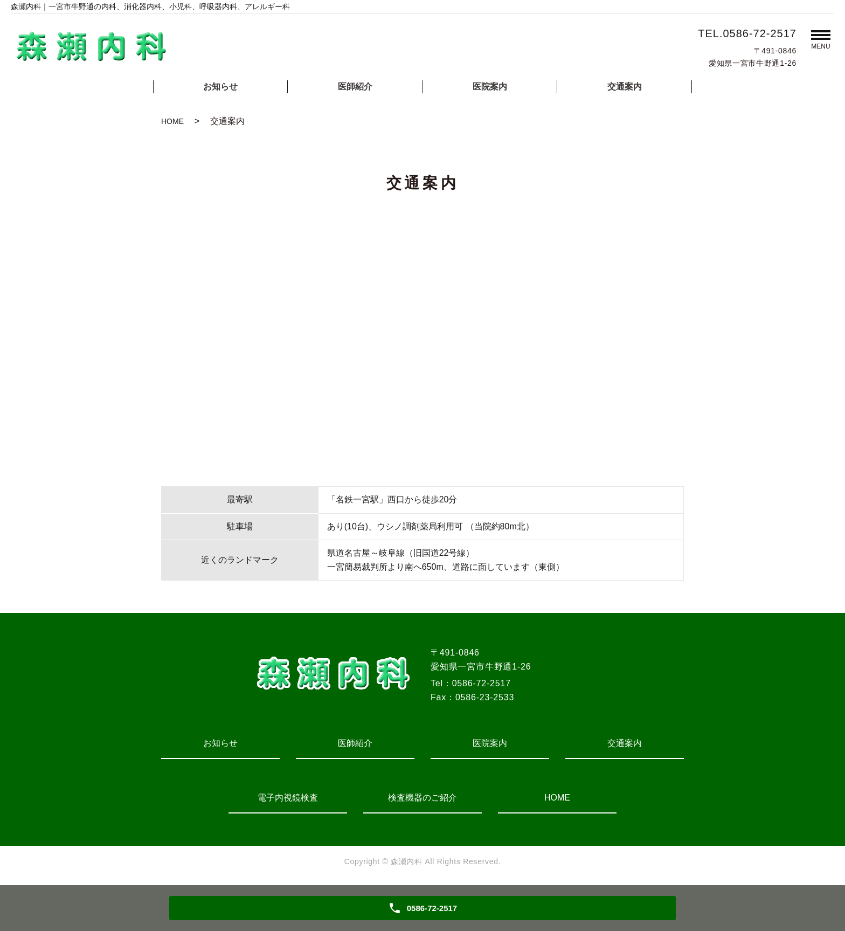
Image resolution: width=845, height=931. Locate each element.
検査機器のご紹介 (422, 797)
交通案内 (624, 86)
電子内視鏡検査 (288, 797)
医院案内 (490, 86)
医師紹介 (355, 86)
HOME (172, 121)
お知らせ (220, 86)
